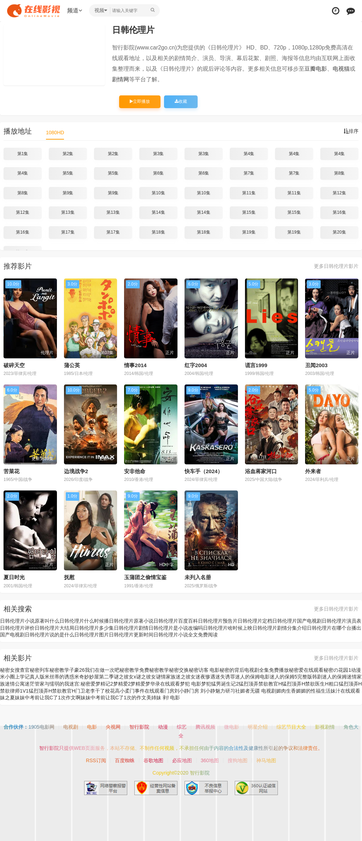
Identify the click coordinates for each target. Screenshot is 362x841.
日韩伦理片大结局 (54, 628)
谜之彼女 (146, 677)
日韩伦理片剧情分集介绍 (279, 628)
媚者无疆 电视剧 (258, 691)
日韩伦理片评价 (17, 628)
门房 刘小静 (202, 691)
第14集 (158, 212)
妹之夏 (7, 697)
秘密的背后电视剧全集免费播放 (254, 670)
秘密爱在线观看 (306, 670)
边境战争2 (76, 471)
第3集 (158, 153)
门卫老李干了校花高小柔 (102, 691)
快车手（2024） (204, 471)
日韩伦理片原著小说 (131, 621)
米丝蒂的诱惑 (59, 677)
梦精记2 (104, 684)
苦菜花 (11, 471)
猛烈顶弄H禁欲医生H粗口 (310, 684)
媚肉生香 (286, 691)
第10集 (158, 192)
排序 (351, 131)
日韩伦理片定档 (255, 621)
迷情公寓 (15, 684)
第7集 (249, 173)
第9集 (68, 192)
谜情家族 (166, 677)
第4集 (249, 153)
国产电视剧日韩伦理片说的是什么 (37, 634)
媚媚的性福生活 (313, 691)
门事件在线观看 (147, 691)
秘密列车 (39, 670)
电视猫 (341, 69)
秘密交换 (179, 670)
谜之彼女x (125, 677)
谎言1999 (256, 365)
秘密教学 (159, 670)
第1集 (22, 153)
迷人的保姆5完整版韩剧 (296, 677)
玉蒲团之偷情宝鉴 (145, 577)
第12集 (339, 192)
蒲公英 (72, 365)
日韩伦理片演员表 (341, 621)
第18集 (158, 232)
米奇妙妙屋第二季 (94, 677)
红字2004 (196, 365)
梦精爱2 (122, 684)
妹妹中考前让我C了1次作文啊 (48, 697)
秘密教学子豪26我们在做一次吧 (84, 670)
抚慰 (69, 577)
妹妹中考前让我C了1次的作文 (113, 697)
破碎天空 (14, 365)
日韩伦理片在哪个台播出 (334, 628)
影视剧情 (325, 727)
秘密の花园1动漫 (342, 670)
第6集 (158, 173)
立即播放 (140, 101)
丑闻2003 (316, 365)
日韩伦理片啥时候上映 (227, 628)
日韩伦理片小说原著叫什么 (29, 621)
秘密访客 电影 (204, 670)
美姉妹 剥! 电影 (163, 697)
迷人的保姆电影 (252, 677)
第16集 (339, 212)
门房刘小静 (176, 691)
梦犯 (206, 684)
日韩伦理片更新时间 (131, 634)
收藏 (181, 101)
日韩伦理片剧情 (131, 628)
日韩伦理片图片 (91, 634)
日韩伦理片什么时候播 (84, 621)
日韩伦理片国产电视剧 (297, 621)
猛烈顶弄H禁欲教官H (52, 691)
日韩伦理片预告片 (218, 621)
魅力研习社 (227, 691)
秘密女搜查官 (15, 670)
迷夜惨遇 (205, 677)
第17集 (67, 232)
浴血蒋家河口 (261, 471)
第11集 (248, 192)
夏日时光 (14, 577)
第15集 (248, 212)
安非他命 (134, 471)
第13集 (67, 212)
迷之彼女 (185, 677)
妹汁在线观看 (345, 691)
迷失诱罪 (225, 677)
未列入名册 (198, 577)
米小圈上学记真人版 (22, 677)
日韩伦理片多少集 (94, 628)
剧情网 (120, 79)
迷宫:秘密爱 (82, 684)
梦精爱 (137, 684)
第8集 (339, 173)
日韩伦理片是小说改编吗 (175, 628)
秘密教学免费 (134, 670)
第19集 (248, 232)
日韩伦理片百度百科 (175, 621)
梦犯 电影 (190, 684)
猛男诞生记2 (225, 684)
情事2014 (135, 365)
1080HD (55, 132)
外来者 (313, 471)
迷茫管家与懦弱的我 (47, 684)
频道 (74, 10)
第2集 (68, 153)
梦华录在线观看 (162, 684)
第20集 (339, 232)
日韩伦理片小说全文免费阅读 (185, 634)
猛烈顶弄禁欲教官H (260, 684)
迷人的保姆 (334, 677)
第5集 (68, 173)
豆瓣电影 (315, 69)
